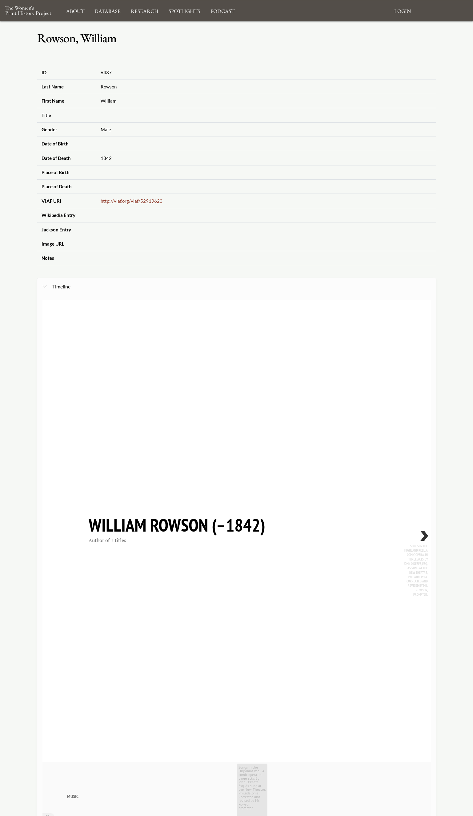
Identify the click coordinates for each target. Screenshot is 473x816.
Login (402, 10)
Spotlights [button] (184, 10)
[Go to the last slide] (48, 441)
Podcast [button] (222, 10)
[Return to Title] (48, 450)
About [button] (75, 10)
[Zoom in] (48, 423)
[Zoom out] (48, 432)
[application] (236, 490)
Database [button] (107, 10)
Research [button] (144, 10)
